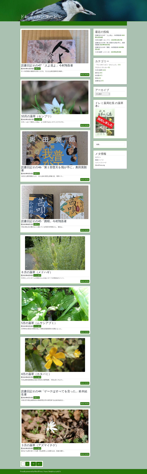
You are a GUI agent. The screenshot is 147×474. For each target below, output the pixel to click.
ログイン (98, 157)
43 (33, 464)
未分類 (97, 75)
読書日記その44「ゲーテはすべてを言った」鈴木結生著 (54, 392)
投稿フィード (99, 160)
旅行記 (97, 73)
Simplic (50, 471)
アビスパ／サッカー (101, 67)
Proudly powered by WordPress (31, 471)
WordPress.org (100, 165)
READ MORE (85, 74)
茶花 (96, 78)
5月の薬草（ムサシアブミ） (39, 323)
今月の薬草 (38, 119)
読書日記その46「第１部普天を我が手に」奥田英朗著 (54, 168)
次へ (39, 464)
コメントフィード (100, 162)
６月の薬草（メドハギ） (36, 272)
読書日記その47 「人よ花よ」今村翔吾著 (47, 65)
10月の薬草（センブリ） (37, 116)
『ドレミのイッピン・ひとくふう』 (106, 64)
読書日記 (37, 68)
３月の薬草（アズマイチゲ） (39, 445)
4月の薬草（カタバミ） (36, 374)
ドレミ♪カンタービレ (41, 16)
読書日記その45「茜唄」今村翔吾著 (44, 221)
